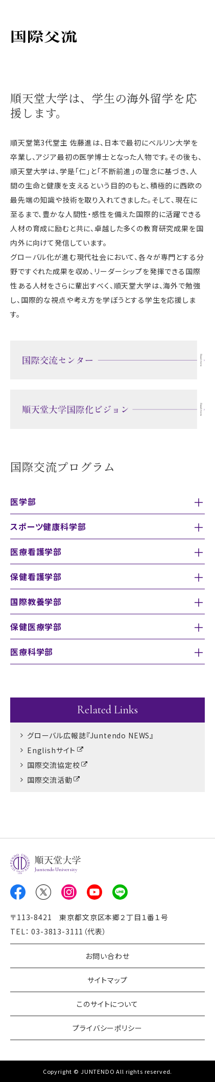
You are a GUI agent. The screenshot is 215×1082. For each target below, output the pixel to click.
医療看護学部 (36, 551)
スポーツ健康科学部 (48, 526)
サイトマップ (107, 980)
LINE (120, 892)
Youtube (94, 892)
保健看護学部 (36, 576)
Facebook (18, 892)
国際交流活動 (50, 780)
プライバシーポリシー (107, 1028)
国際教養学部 (36, 601)
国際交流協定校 (53, 765)
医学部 (23, 501)
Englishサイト (51, 750)
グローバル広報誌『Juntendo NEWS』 (90, 735)
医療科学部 (31, 651)
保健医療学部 (36, 626)
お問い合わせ (107, 956)
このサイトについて (107, 1004)
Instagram (69, 892)
